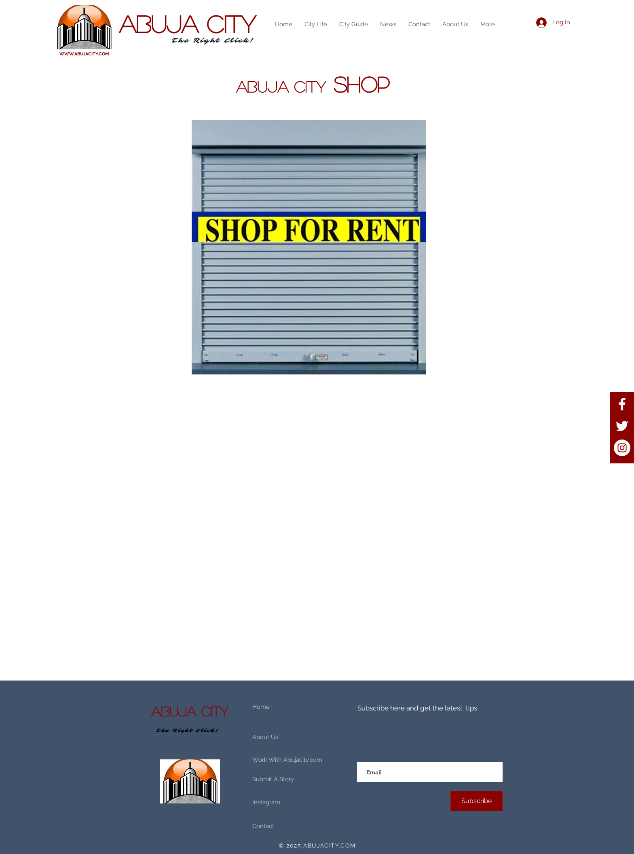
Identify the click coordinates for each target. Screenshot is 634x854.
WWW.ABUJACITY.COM (84, 54)
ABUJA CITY (187, 23)
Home (261, 706)
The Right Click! (212, 40)
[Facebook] (622, 404)
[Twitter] (622, 426)
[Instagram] (622, 448)
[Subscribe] (476, 801)
